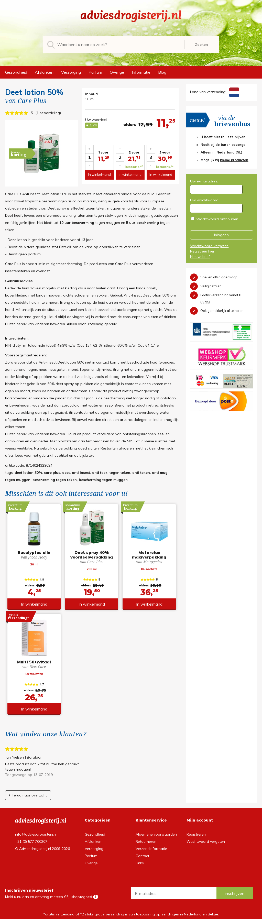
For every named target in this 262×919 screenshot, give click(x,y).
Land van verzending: (214, 92)
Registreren (196, 834)
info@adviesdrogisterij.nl (36, 834)
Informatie (141, 72)
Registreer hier (202, 251)
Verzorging (71, 72)
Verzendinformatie (151, 848)
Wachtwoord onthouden (217, 219)
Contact (142, 856)
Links (140, 863)
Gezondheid (16, 72)
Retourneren (146, 841)
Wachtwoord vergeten (209, 246)
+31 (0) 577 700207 (31, 841)
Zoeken (201, 44)
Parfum (95, 72)
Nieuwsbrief (200, 256)
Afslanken (44, 72)
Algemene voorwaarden (156, 834)
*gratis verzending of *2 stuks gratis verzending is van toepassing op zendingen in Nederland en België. (131, 914)
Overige (117, 72)
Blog (162, 72)
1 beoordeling (48, 113)
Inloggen (221, 235)
